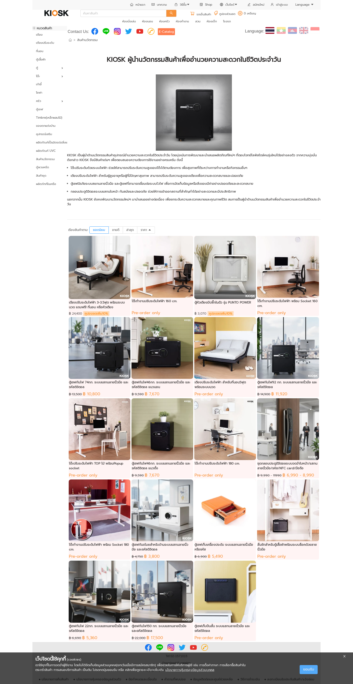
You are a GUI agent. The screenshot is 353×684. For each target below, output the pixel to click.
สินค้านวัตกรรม (45, 159)
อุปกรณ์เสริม (44, 134)
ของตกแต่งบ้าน (45, 126)
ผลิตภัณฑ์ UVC (46, 151)
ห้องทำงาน (182, 21)
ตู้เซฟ (39, 109)
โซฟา (39, 92)
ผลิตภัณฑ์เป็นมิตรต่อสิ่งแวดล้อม (49, 142)
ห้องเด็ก (212, 21)
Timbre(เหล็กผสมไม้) (49, 117)
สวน (197, 21)
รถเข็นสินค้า (200, 14)
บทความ (159, 4)
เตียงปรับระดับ (45, 43)
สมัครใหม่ (255, 4)
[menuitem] (137, 5)
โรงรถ (227, 21)
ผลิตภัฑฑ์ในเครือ (46, 184)
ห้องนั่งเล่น (129, 21)
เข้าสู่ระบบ (279, 4)
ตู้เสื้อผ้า (40, 59)
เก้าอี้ (39, 84)
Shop (206, 4)
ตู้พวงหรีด (42, 167)
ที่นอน (39, 51)
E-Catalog (166, 31)
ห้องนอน (147, 21)
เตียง (39, 34)
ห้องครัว (164, 21)
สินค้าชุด (41, 175)
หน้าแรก (137, 4)
